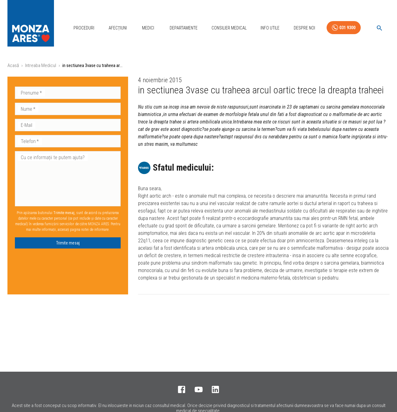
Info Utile (270, 27)
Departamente (184, 27)
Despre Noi (304, 27)
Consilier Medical (229, 27)
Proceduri (84, 27)
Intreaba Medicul (40, 65)
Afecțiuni (118, 27)
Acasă (13, 65)
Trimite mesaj (68, 242)
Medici (148, 27)
